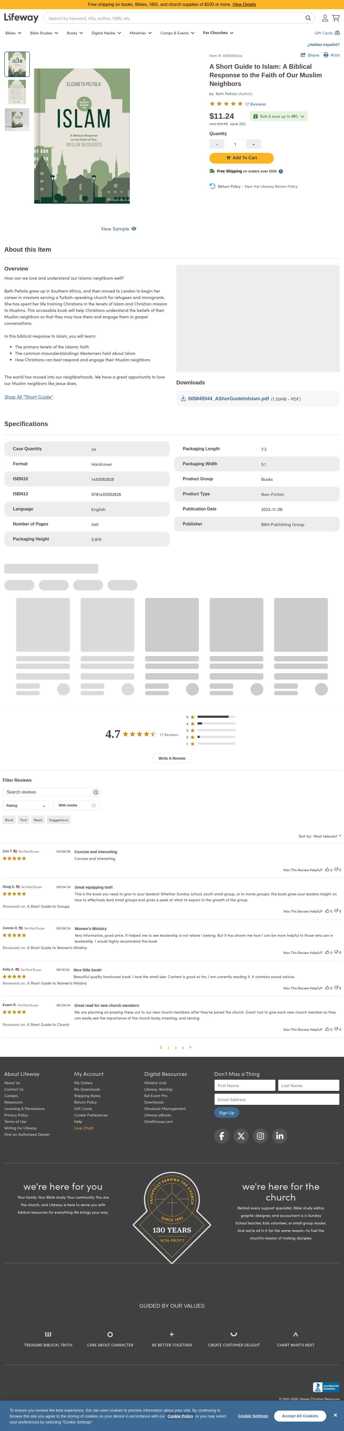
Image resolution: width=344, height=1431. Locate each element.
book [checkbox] (9, 819)
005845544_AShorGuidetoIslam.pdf (225, 398)
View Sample (118, 228)
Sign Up (226, 1112)
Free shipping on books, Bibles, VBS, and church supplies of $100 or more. (172, 4)
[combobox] (179, 18)
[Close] (335, 1415)
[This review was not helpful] (336, 869)
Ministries (141, 32)
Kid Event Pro (155, 1095)
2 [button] (168, 1047)
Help (78, 1121)
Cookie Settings (253, 1416)
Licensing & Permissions (24, 1108)
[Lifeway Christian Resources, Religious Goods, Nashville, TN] (326, 1387)
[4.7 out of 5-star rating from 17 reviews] (237, 103)
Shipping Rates (87, 1095)
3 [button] (176, 1047)
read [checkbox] (38, 819)
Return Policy (85, 1102)
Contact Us (13, 1089)
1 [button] (161, 1047)
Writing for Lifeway (20, 1127)
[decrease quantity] (216, 144)
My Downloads (87, 1089)
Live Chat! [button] (84, 1128)
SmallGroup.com (158, 1121)
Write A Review (172, 758)
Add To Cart (241, 158)
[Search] (307, 18)
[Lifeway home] (21, 18)
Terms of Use (15, 1121)
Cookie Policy (180, 1416)
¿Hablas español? (323, 44)
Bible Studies (44, 32)
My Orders (83, 1082)
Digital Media (106, 32)
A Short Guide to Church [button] (48, 1024)
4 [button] (183, 1047)
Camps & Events (177, 32)
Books (75, 32)
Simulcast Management (165, 1108)
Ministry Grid (155, 1082)
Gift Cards (83, 1108)
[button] (212, 718)
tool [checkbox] (23, 819)
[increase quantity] (253, 144)
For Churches (218, 33)
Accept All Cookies (300, 1416)
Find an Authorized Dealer (27, 1134)
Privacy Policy (16, 1115)
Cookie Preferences (91, 1115)
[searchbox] (47, 792)
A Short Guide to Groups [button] (48, 906)
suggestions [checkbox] (58, 819)
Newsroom (13, 1102)
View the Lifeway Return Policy (271, 186)
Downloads (154, 1102)
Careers (11, 1095)
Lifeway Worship (158, 1089)
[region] (172, 1416)
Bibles (13, 32)
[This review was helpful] (327, 869)
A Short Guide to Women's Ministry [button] (57, 947)
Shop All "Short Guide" (29, 396)
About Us (12, 1082)
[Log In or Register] (325, 18)
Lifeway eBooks (157, 1115)
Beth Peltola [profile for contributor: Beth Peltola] (226, 93)
